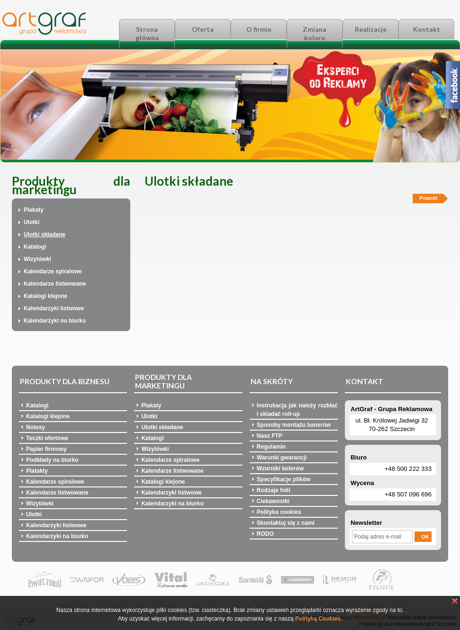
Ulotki (31, 222)
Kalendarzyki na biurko (55, 320)
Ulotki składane (44, 234)
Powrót (428, 198)
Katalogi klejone (45, 296)
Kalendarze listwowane (55, 283)
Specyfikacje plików (283, 479)
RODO (265, 534)
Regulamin (271, 446)
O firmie (258, 29)
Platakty (37, 471)
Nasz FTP (269, 435)
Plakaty (34, 210)
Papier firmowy (46, 449)
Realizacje (371, 29)
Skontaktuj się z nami (286, 523)
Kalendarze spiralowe (53, 271)
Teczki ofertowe (47, 438)
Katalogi (35, 246)
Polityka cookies (279, 512)
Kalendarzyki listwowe (54, 308)
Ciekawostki (273, 501)
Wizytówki (37, 259)
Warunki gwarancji (282, 457)
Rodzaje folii (273, 490)
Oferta (203, 29)
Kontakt (426, 29)
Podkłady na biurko (52, 460)
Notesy (35, 427)
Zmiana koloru (314, 33)
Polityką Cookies (318, 618)
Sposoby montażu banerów (294, 425)
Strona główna (147, 33)
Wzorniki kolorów (280, 468)
